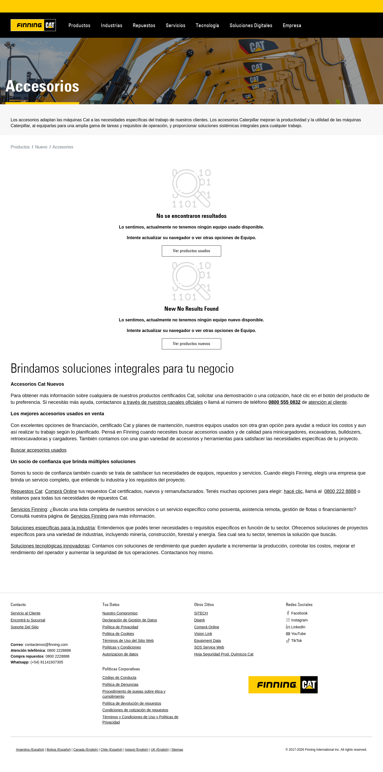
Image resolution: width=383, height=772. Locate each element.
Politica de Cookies (118, 634)
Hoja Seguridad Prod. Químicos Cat (223, 654)
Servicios (175, 25)
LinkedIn (298, 627)
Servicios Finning (29, 509)
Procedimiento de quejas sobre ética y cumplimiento (133, 694)
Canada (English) (85, 750)
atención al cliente (328, 402)
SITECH (201, 613)
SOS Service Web (209, 647)
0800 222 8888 (340, 491)
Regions (364, 24)
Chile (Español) (111, 750)
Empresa (292, 25)
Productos (79, 25)
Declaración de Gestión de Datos (129, 620)
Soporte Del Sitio (25, 627)
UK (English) (160, 750)
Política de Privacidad (120, 627)
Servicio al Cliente (25, 613)
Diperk (199, 620)
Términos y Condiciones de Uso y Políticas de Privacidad (140, 719)
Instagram (299, 620)
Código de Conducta (119, 677)
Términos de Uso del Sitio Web (128, 640)
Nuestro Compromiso (120, 613)
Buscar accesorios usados (38, 450)
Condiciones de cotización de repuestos (135, 710)
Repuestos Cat (26, 491)
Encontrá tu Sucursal (28, 620)
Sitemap (177, 750)
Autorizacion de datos (120, 654)
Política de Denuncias (120, 684)
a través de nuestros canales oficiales (163, 402)
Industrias (111, 25)
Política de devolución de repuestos (131, 703)
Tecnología (207, 25)
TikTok (296, 640)
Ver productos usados (191, 250)
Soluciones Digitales (251, 25)
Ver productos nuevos (191, 343)
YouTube (298, 634)
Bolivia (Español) (59, 750)
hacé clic (293, 491)
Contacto (347, 24)
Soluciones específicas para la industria (53, 527)
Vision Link (203, 634)
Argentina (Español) (30, 750)
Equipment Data (207, 640)
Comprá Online (61, 491)
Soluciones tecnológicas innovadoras (50, 546)
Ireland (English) (136, 750)
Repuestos (144, 25)
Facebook (299, 613)
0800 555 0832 (285, 402)
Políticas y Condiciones (121, 647)
